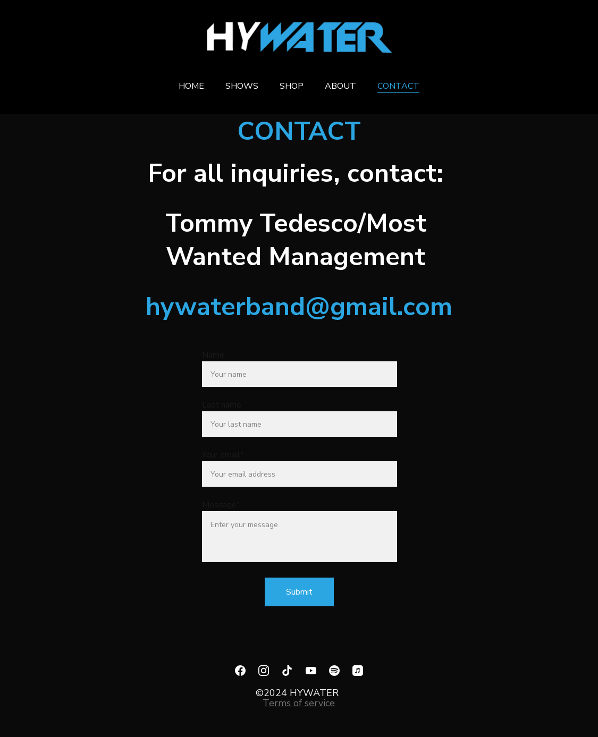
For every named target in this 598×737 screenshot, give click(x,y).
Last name (221, 405)
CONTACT (398, 86)
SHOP (292, 86)
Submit (299, 592)
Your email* (223, 455)
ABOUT (340, 86)
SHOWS (241, 86)
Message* (221, 505)
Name (213, 355)
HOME (191, 86)
